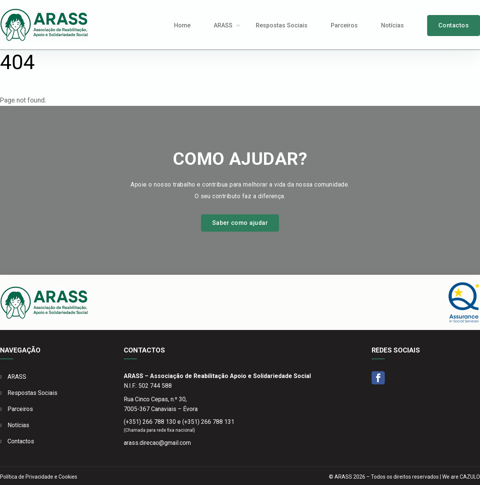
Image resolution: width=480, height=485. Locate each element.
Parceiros (344, 25)
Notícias (392, 25)
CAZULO (470, 477)
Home (182, 25)
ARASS (223, 25)
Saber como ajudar (240, 222)
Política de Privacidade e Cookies (38, 477)
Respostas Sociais (282, 25)
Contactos (453, 25)
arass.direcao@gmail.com (157, 442)
